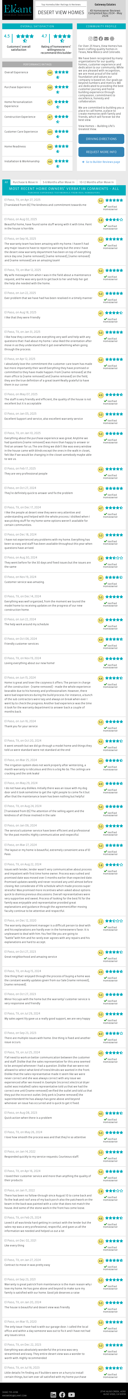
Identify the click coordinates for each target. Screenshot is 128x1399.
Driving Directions (101, 139)
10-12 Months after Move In (97, 182)
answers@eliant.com (14, 1395)
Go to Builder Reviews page (101, 161)
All (6, 182)
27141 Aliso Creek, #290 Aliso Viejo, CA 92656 (113, 1392)
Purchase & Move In (25, 182)
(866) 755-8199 (10, 1392)
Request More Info (101, 152)
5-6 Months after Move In (59, 182)
